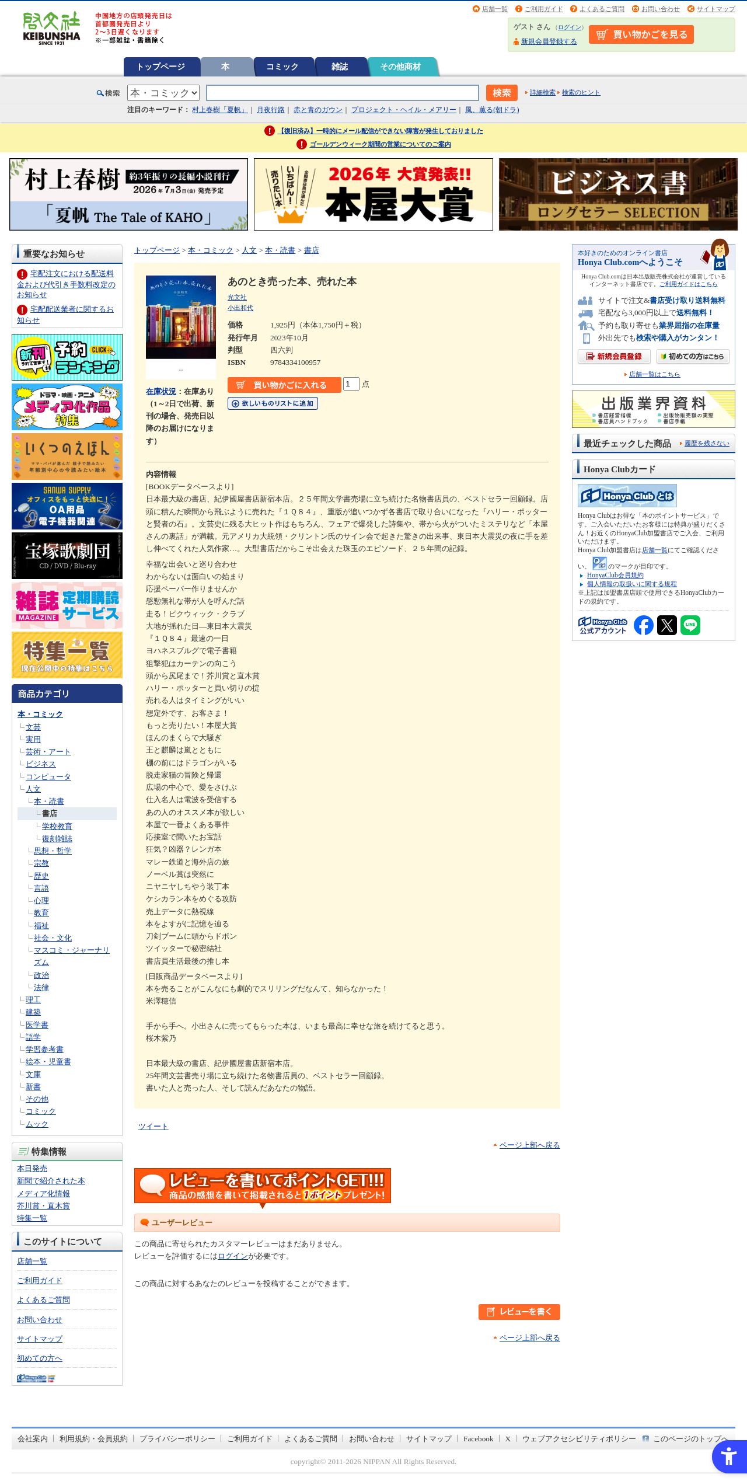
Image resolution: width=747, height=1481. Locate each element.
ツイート (153, 1126)
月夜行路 (271, 110)
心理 (41, 900)
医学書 (37, 1024)
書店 (49, 813)
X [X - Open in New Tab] (508, 1438)
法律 (41, 987)
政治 (41, 975)
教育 (41, 912)
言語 (41, 888)
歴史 (41, 876)
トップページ (160, 66)
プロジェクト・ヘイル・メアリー (403, 110)
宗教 (41, 863)
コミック (282, 66)
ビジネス (41, 763)
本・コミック (40, 714)
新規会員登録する (549, 41)
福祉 (41, 925)
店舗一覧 (495, 8)
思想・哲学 (53, 850)
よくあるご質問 (602, 8)
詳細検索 (543, 92)
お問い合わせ (660, 8)
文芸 (33, 727)
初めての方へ (39, 1358)
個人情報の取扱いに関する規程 (632, 583)
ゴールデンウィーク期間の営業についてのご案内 (380, 144)
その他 (37, 1099)
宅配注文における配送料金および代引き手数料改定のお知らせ (66, 284)
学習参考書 (45, 1049)
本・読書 (49, 801)
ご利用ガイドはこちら (688, 284)
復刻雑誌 (57, 838)
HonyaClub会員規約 (615, 575)
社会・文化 (53, 937)
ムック (37, 1124)
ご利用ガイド (544, 8)
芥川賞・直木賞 (43, 1205)
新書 (33, 1086)
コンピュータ (48, 776)
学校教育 (57, 826)
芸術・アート (48, 751)
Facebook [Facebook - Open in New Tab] (478, 1438)
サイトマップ (716, 8)
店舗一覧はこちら (654, 374)
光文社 (237, 297)
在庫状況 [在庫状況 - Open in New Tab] (161, 391)
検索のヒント (581, 92)
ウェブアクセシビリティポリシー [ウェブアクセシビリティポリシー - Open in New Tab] (579, 1438)
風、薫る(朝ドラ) (492, 110)
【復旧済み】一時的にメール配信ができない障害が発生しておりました (380, 130)
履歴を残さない (707, 443)
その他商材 (400, 66)
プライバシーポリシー (177, 1438)
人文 (33, 789)
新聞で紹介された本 (51, 1180)
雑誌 (339, 66)
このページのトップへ (691, 1438)
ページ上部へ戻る (530, 1145)
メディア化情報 (43, 1193)
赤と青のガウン (318, 110)
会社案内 (33, 1438)
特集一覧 (32, 1218)
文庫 (33, 1074)
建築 (33, 1012)
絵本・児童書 (48, 1061)
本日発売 (32, 1168)
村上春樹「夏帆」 (220, 110)
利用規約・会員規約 (94, 1438)
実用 (33, 739)
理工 (33, 999)
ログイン (569, 27)
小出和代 (240, 307)
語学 (33, 1037)
